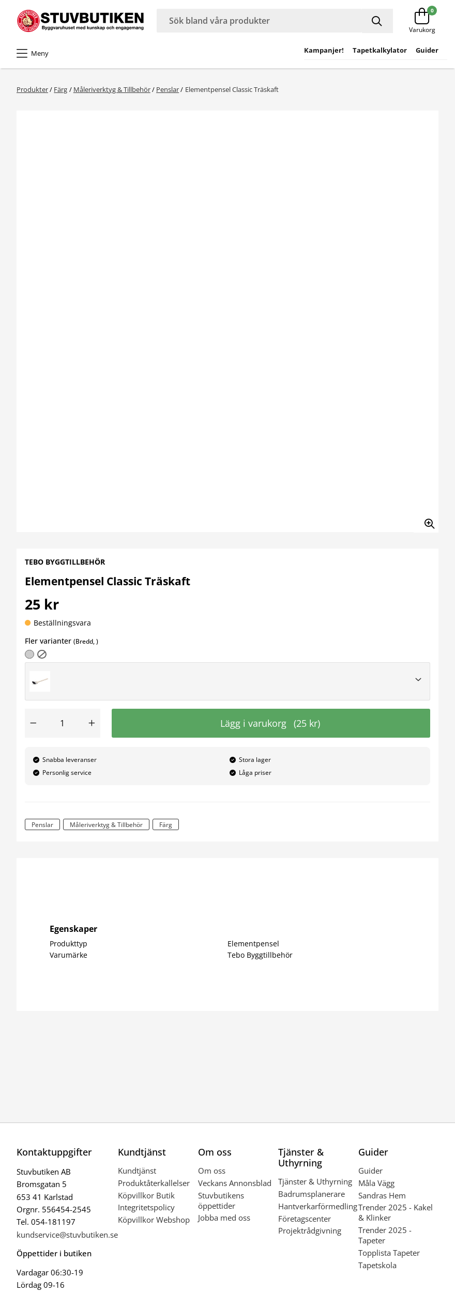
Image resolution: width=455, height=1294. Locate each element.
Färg (60, 89)
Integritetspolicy (146, 1207)
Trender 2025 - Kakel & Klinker (395, 1212)
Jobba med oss (224, 1217)
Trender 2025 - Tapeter (385, 1235)
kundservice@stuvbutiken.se (67, 1234)
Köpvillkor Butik (146, 1195)
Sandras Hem (382, 1195)
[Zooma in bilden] (426, 520)
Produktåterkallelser (154, 1183)
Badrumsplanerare (311, 1194)
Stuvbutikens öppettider (221, 1200)
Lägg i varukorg (270, 723)
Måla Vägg (376, 1183)
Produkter (32, 89)
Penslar (167, 89)
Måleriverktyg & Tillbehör (111, 89)
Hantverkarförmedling (317, 1206)
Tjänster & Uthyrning (315, 1181)
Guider (370, 1170)
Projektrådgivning (309, 1230)
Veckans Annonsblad (234, 1183)
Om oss (211, 1170)
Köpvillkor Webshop (154, 1219)
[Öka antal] (92, 723)
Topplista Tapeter (389, 1253)
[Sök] (377, 21)
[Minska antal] (33, 723)
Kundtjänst (137, 1170)
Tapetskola (377, 1265)
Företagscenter (304, 1218)
